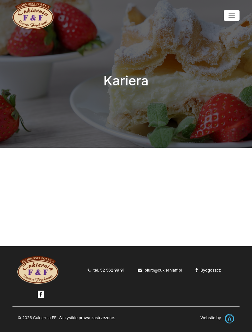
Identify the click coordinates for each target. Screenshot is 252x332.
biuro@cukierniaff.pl (163, 270)
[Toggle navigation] (232, 15)
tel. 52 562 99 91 (109, 270)
